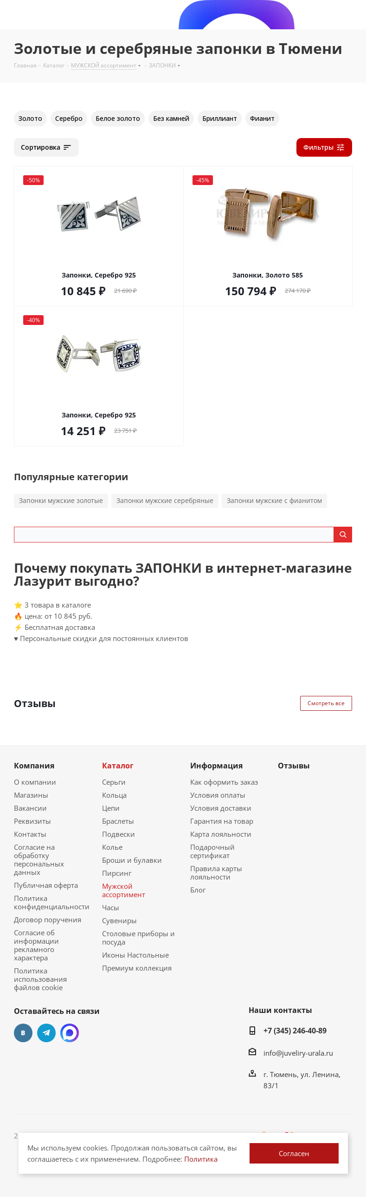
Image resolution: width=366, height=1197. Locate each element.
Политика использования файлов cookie (40, 979)
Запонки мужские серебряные (164, 500)
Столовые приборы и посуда (138, 937)
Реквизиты (32, 821)
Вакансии (30, 808)
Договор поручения (47, 919)
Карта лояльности (220, 834)
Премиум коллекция (137, 967)
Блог (197, 889)
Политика (201, 1159)
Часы (110, 907)
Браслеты (118, 821)
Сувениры (119, 920)
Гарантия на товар (221, 821)
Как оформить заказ (224, 782)
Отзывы (294, 766)
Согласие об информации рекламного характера (36, 945)
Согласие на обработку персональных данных (39, 859)
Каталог (118, 766)
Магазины (31, 795)
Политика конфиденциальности (52, 902)
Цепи (111, 808)
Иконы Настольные (135, 954)
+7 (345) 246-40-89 (295, 1030)
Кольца (114, 795)
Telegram (46, 1033)
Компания (34, 766)
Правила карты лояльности (216, 872)
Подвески (118, 834)
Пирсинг (116, 873)
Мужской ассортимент (123, 890)
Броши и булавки (132, 860)
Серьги (114, 782)
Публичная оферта (46, 885)
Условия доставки (220, 808)
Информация (216, 766)
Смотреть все (326, 703)
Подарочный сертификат (212, 851)
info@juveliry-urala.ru (298, 1053)
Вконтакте (23, 1033)
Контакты (30, 834)
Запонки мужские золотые (61, 500)
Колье (112, 847)
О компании (35, 782)
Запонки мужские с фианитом (274, 500)
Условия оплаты (217, 795)
